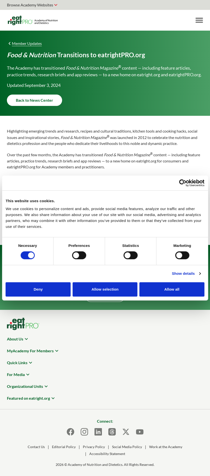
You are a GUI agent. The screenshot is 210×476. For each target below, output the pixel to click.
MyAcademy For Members (30, 350)
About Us (15, 339)
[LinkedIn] (98, 432)
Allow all (171, 289)
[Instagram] (84, 432)
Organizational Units (25, 386)
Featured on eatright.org (28, 398)
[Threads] (112, 432)
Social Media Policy (127, 447)
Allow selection (105, 289)
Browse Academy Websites (30, 4)
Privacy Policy (94, 447)
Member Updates (27, 43)
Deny (38, 289)
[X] (126, 432)
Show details (183, 273)
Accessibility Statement (107, 454)
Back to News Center (34, 100)
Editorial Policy (64, 447)
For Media (16, 374)
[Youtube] (140, 432)
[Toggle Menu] (199, 20)
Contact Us (36, 447)
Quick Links (17, 362)
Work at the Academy (165, 447)
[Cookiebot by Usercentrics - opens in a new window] (182, 183)
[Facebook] (70, 432)
